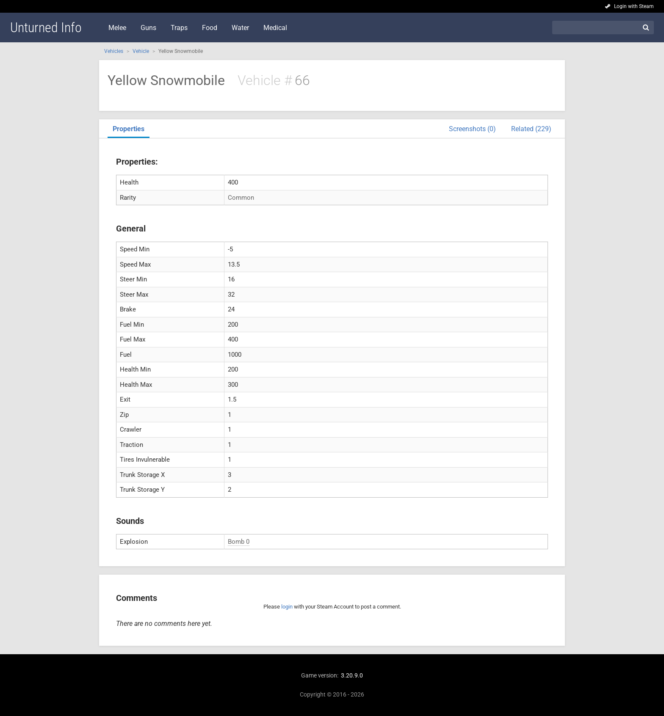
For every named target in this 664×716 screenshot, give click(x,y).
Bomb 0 (238, 541)
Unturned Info (46, 27)
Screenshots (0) (472, 129)
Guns (148, 28)
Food (209, 28)
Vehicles (113, 51)
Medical (275, 28)
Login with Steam (634, 6)
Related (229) (531, 129)
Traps (179, 28)
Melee (117, 28)
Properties (128, 129)
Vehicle (141, 51)
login (287, 606)
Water (240, 28)
